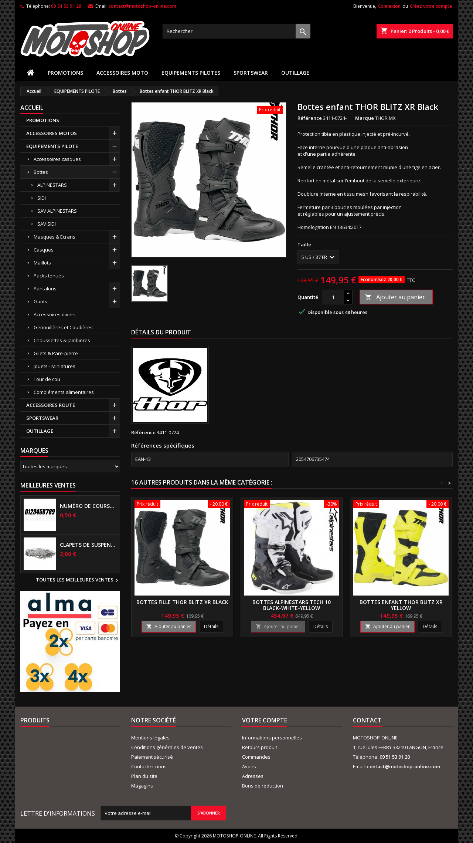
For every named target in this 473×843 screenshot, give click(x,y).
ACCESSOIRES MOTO (122, 72)
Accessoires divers (55, 314)
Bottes (41, 172)
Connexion (389, 6)
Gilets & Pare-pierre (56, 353)
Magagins (142, 785)
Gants (40, 301)
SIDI (41, 198)
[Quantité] (333, 297)
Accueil (31, 108)
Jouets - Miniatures (54, 366)
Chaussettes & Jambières (62, 340)
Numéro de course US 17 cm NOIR (88, 506)
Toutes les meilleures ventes (78, 580)
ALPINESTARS (52, 185)
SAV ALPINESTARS (57, 211)
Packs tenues (49, 275)
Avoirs (249, 766)
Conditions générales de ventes (167, 747)
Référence (309, 118)
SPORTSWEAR (251, 72)
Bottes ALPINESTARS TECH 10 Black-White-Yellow (291, 604)
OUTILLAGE (295, 72)
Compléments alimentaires (64, 392)
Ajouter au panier (395, 297)
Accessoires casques (57, 159)
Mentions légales (150, 737)
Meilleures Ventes (48, 485)
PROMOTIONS (65, 72)
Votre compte (264, 720)
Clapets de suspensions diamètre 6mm (88, 545)
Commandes (256, 756)
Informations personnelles (272, 737)
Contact (367, 720)
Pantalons (45, 288)
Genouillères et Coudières (63, 327)
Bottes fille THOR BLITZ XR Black (182, 602)
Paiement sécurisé (152, 756)
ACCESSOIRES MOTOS (51, 133)
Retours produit (259, 747)
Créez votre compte (431, 6)
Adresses (252, 776)
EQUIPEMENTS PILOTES (190, 72)
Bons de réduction (262, 785)
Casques (44, 249)
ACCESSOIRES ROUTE (50, 405)
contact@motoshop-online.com (142, 6)
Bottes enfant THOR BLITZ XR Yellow (401, 604)
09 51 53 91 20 (66, 6)
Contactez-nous (149, 766)
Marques (34, 450)
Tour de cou (47, 379)
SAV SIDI (46, 223)
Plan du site (144, 776)
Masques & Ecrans (54, 236)
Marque (364, 118)
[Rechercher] (236, 31)
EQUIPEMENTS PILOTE (52, 146)
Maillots (42, 262)
